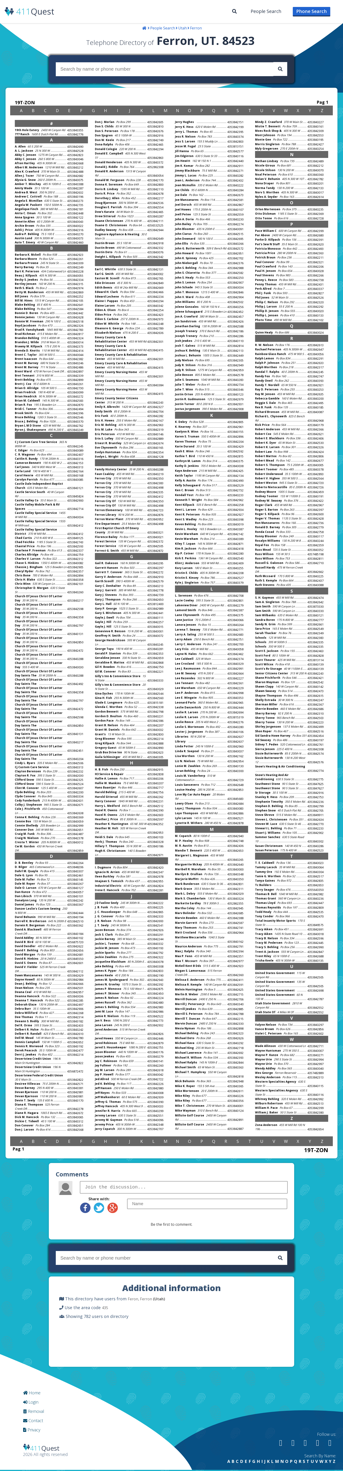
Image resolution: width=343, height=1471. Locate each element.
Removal (33, 1411)
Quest (35, 11)
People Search (266, 11)
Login (30, 1402)
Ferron (196, 28)
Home (32, 1393)
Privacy (31, 1430)
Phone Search (311, 11)
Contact (33, 1420)
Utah (182, 28)
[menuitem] (234, 12)
